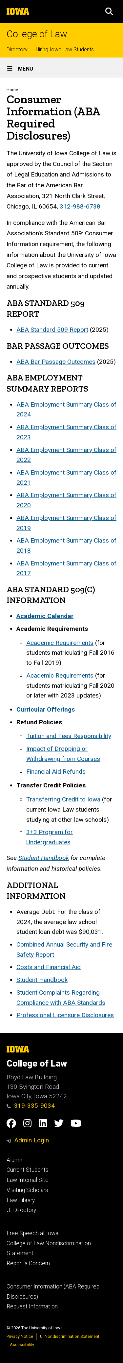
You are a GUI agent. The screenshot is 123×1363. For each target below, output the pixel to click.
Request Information (32, 1306)
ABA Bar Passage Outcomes (55, 361)
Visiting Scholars (27, 1190)
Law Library (21, 1200)
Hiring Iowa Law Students (65, 49)
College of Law (37, 34)
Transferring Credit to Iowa (63, 799)
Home (12, 89)
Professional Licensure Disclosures (65, 1015)
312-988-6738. (81, 206)
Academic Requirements (59, 643)
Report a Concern (28, 1263)
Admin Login (31, 1140)
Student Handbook (42, 980)
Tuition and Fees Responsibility (68, 736)
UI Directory (21, 1210)
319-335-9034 (31, 1105)
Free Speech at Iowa (32, 1233)
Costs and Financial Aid (48, 967)
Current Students (28, 1170)
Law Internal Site (28, 1180)
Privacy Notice (20, 1336)
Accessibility (22, 1344)
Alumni (15, 1160)
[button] (109, 11)
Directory (17, 49)
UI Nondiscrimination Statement (69, 1336)
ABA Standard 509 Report (52, 329)
